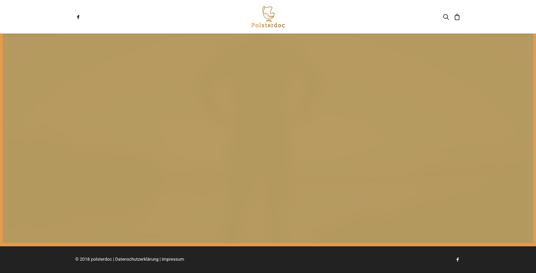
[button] (84, 17)
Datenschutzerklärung (137, 259)
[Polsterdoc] (268, 16)
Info (229, 16)
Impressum (173, 259)
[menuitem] (84, 17)
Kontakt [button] (312, 16)
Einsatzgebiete (349, 16)
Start (207, 16)
